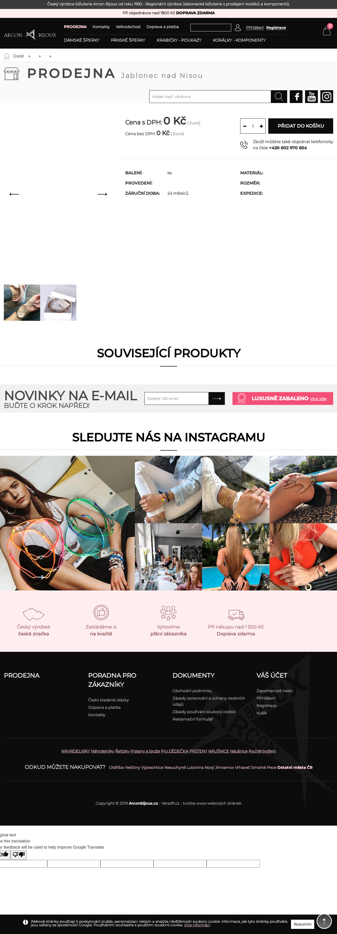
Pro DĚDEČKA (174, 751)
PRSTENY (198, 751)
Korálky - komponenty (239, 40)
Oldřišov (116, 767)
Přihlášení (266, 698)
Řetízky (122, 751)
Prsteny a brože (145, 751)
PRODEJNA (75, 26)
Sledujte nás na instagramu (168, 437)
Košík (262, 713)
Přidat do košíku (301, 126)
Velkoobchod (128, 26)
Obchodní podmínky (192, 690)
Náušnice (239, 751)
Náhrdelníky (102, 751)
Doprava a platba (162, 26)
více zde (318, 398)
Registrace (276, 27)
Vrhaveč (242, 767)
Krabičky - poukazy (179, 40)
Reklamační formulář (192, 719)
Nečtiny (132, 767)
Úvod (18, 56)
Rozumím (302, 924)
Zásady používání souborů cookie (203, 711)
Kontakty (101, 26)
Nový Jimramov (219, 767)
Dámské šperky (81, 40)
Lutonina (195, 767)
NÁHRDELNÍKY (75, 751)
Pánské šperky (128, 40)
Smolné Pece (263, 767)
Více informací (197, 925)
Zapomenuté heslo (275, 690)
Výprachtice (152, 767)
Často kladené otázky (108, 700)
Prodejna (115, 73)
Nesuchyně (174, 767)
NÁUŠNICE (218, 751)
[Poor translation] (18, 855)
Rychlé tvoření (262, 751)
